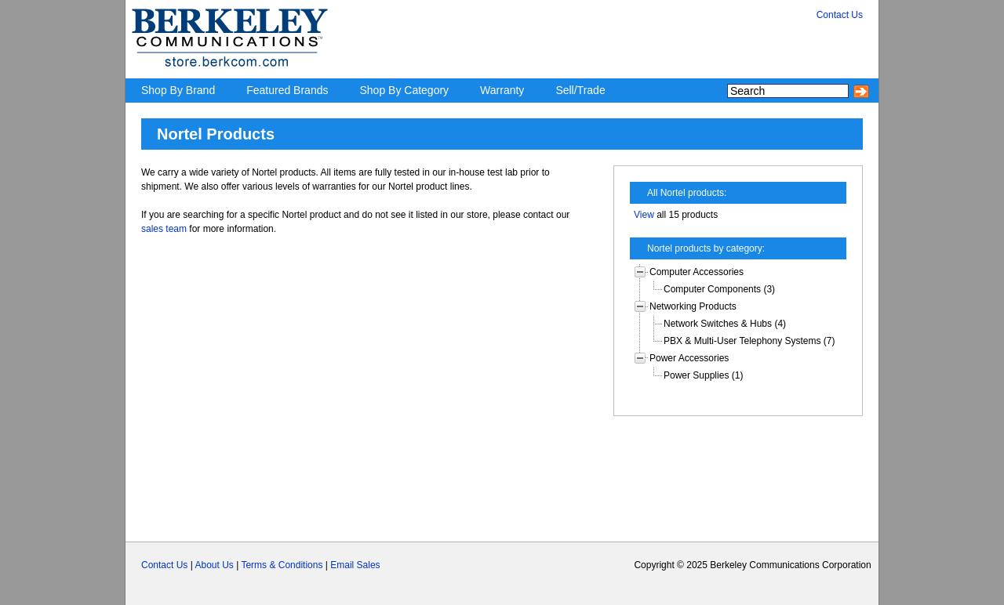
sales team (164, 228)
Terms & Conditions (281, 565)
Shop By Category (404, 90)
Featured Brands (287, 90)
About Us (214, 565)
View (644, 214)
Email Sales (355, 565)
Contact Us (164, 565)
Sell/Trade (580, 90)
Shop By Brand (178, 90)
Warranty (502, 90)
